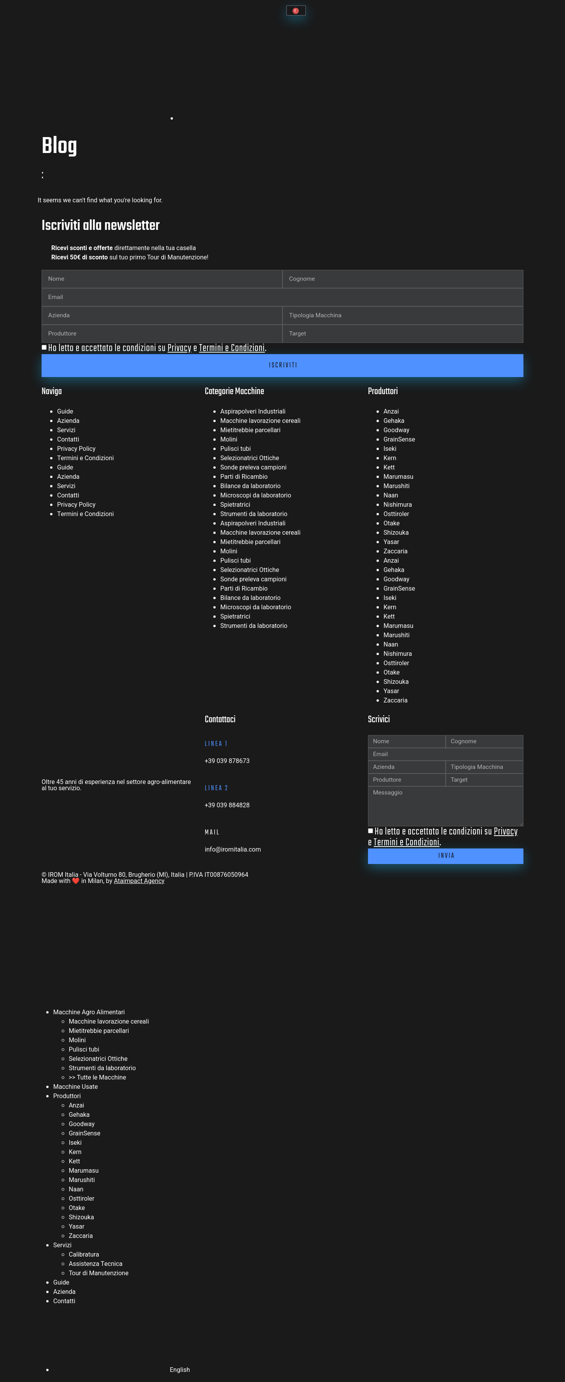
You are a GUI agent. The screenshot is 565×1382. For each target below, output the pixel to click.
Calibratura (84, 1258)
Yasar (391, 543)
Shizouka (396, 533)
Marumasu (398, 477)
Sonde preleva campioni (253, 468)
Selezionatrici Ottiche (249, 459)
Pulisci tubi (235, 449)
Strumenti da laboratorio (254, 515)
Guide (65, 412)
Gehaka (394, 421)
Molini (228, 440)
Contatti (68, 440)
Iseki (390, 449)
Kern (390, 459)
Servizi (66, 431)
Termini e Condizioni (232, 348)
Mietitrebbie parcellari (250, 431)
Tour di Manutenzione (99, 1276)
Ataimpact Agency (139, 884)
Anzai (391, 412)
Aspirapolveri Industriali (253, 412)
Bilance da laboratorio (250, 487)
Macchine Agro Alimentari (89, 1015)
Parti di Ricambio (244, 477)
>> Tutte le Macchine (97, 1081)
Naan (391, 496)
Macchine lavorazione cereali (260, 421)
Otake (392, 524)
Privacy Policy (76, 449)
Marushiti (397, 487)
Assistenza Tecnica (95, 1267)
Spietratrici (235, 505)
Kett (389, 468)
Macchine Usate (75, 1090)
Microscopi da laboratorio (255, 496)
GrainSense (399, 440)
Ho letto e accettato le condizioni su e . (157, 348)
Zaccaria (396, 552)
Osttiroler (396, 515)
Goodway (397, 431)
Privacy (179, 348)
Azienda (68, 421)
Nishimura (398, 505)
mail (212, 833)
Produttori (67, 1099)
